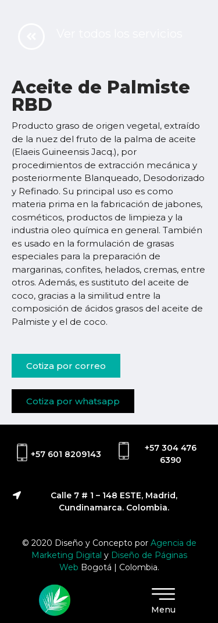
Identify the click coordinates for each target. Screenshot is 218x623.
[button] (66, 366)
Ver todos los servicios (119, 34)
